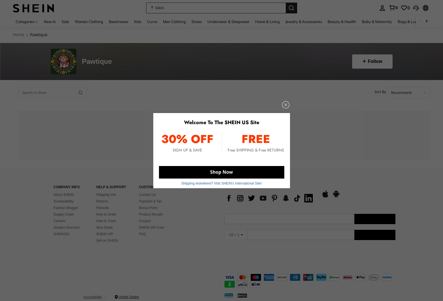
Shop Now (221, 168)
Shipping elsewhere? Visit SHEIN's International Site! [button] (221, 177)
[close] (274, 112)
